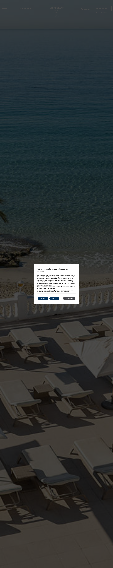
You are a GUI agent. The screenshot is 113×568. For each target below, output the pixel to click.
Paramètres (69, 298)
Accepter (43, 298)
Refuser (54, 298)
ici (45, 290)
